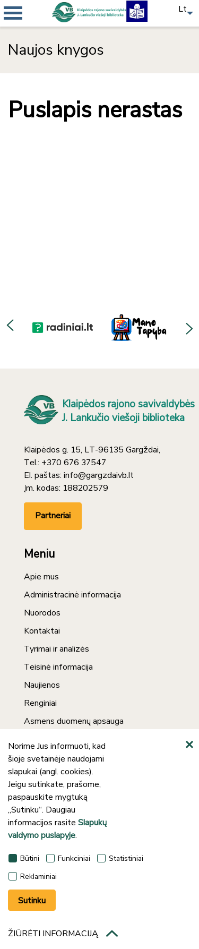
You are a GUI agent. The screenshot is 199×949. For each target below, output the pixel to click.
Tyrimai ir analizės (56, 649)
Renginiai (40, 703)
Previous (10, 327)
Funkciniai (68, 858)
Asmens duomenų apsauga (74, 721)
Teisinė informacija (58, 667)
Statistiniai (120, 858)
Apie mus (41, 577)
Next (188, 327)
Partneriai (53, 515)
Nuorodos (42, 613)
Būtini (23, 858)
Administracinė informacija (72, 595)
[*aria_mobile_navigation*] (32, 32)
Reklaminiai (32, 876)
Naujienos (42, 685)
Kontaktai (42, 631)
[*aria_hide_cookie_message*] (191, 745)
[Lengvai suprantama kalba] (137, 10)
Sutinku (32, 901)
